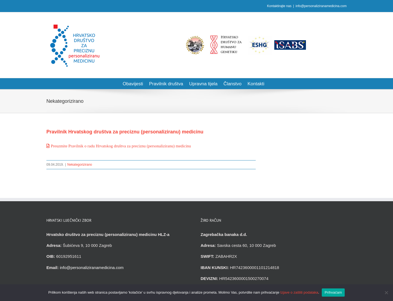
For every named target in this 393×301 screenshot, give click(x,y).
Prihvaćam (333, 292)
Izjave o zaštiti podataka (299, 292)
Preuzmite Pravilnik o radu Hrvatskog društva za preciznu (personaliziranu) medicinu (121, 146)
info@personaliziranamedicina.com (321, 6)
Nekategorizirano (79, 164)
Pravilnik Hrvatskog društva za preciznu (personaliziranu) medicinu (124, 132)
